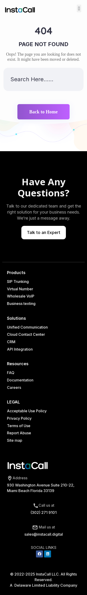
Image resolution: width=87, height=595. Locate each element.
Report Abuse (19, 433)
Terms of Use (18, 425)
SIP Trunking (18, 281)
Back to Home (43, 111)
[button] (79, 8)
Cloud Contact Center (26, 334)
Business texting (21, 303)
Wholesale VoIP (20, 296)
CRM (11, 341)
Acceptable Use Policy (27, 411)
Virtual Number (20, 289)
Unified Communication (27, 327)
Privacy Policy (19, 418)
